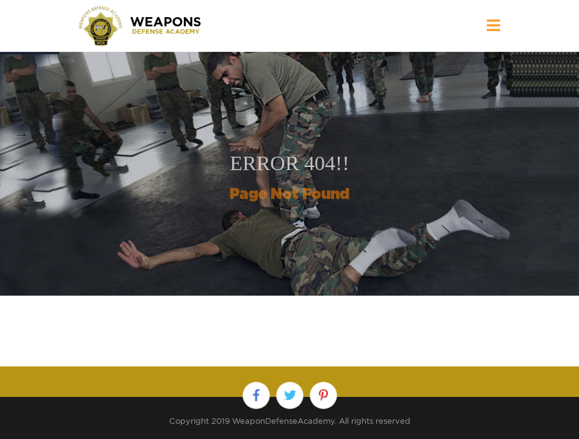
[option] (289, 174)
